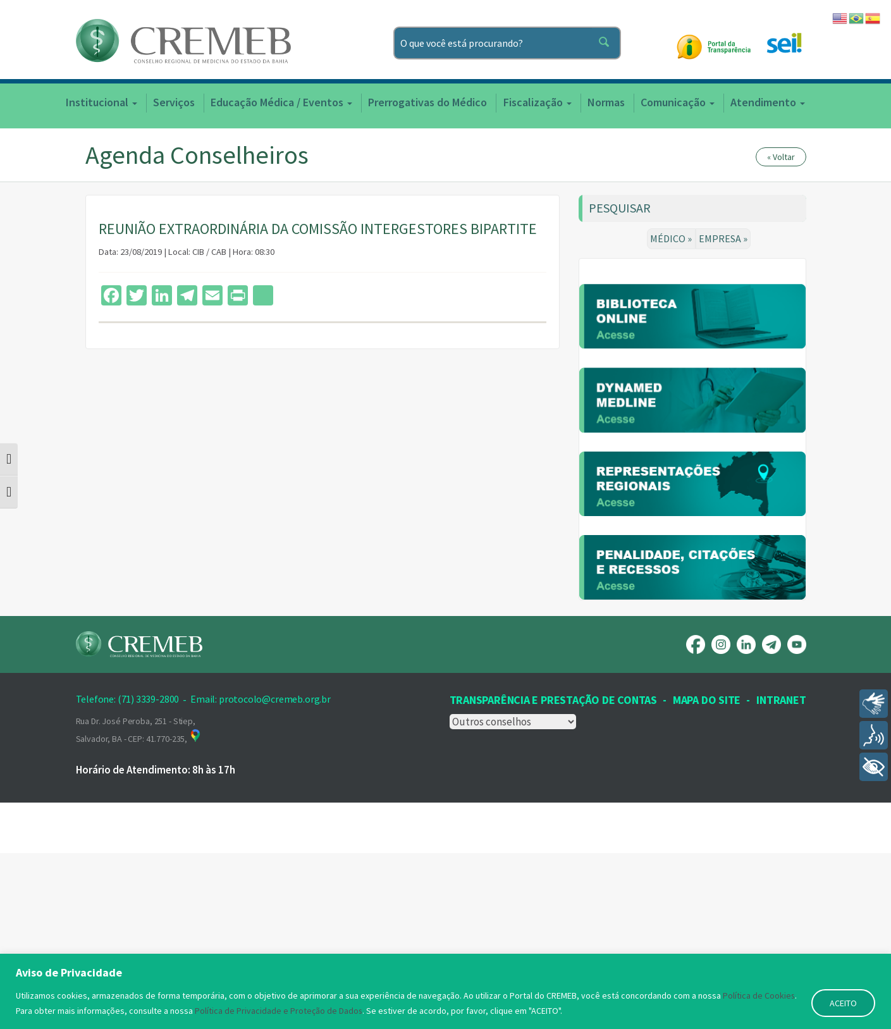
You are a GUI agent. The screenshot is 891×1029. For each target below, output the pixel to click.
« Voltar (781, 157)
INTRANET (781, 875)
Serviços (174, 102)
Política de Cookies (759, 995)
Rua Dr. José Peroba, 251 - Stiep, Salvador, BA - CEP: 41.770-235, (139, 905)
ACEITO (843, 1003)
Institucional (101, 102)
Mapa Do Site (706, 875)
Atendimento (767, 102)
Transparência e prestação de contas (553, 875)
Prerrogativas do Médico (427, 102)
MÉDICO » (671, 238)
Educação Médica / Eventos (281, 102)
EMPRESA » (723, 238)
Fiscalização (537, 102)
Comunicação (678, 102)
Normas (606, 102)
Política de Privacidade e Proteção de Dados (279, 1010)
